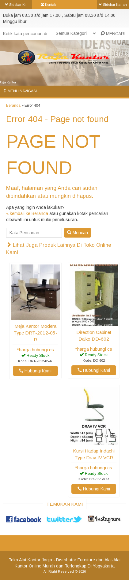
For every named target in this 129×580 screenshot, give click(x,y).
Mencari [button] (77, 232)
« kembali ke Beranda (27, 213)
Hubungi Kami (35, 370)
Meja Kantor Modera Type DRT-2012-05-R (35, 332)
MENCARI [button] (113, 33)
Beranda (13, 105)
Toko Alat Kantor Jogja (30, 559)
